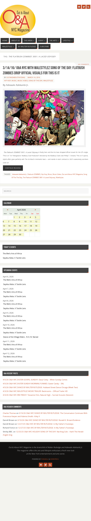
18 (32, 226)
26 (37, 230)
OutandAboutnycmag (15, 77)
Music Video (23, 81)
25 (32, 230)
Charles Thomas (9, 413)
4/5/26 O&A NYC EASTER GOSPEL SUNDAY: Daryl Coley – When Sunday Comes (35, 379)
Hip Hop (7, 81)
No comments (83, 64)
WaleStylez (48, 81)
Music (14, 81)
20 (5, 230)
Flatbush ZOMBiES (33, 174)
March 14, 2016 (34, 77)
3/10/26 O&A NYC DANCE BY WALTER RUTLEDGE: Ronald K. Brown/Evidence (48, 420)
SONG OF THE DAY (36, 81)
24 (26, 230)
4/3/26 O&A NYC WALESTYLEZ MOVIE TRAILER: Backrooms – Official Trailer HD (35, 391)
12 (37, 221)
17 (26, 226)
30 (21, 234)
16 (21, 226)
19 (37, 226)
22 (16, 230)
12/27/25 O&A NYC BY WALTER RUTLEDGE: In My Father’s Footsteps (45, 424)
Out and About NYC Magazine (72, 174)
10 (26, 221)
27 (5, 234)
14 (10, 226)
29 (16, 234)
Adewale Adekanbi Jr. (19, 174)
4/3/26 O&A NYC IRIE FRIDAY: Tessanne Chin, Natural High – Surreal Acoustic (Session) (38, 395)
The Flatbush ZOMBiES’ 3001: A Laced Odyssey (39, 177)
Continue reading (13, 168)
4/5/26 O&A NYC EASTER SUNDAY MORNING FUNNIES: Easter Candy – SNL (33, 383)
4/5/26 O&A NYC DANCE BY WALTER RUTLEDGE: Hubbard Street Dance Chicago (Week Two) (40, 387)
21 (10, 230)
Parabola (44, 459)
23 (21, 230)
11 (32, 221)
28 (10, 234)
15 (16, 226)
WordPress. (54, 459)
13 (5, 226)
